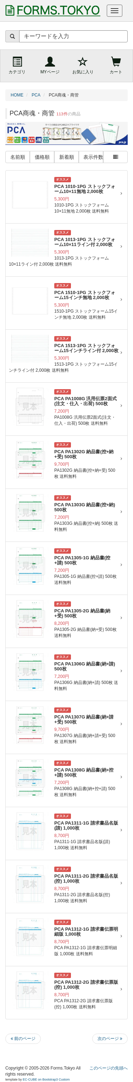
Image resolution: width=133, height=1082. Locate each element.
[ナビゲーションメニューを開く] (114, 11)
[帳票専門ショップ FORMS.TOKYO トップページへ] (51, 10)
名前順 (17, 157)
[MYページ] (50, 66)
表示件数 (93, 157)
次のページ (110, 1038)
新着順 (66, 157)
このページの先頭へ (108, 1068)
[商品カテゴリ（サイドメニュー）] (17, 66)
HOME (17, 95)
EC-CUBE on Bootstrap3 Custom (46, 1079)
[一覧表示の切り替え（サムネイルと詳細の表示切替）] (115, 157)
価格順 (42, 157)
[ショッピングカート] (116, 66)
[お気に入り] (83, 66)
